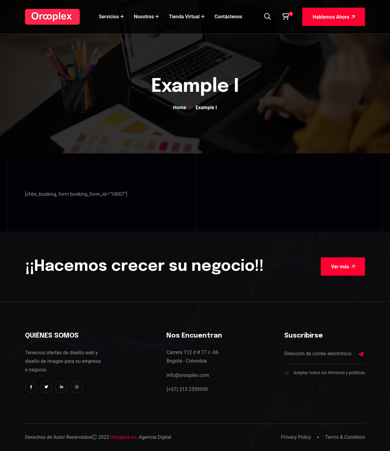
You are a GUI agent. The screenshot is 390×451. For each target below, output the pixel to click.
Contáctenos (228, 17)
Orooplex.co (123, 437)
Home (179, 107)
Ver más (343, 267)
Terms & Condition (345, 437)
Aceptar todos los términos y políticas (329, 372)
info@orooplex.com (187, 375)
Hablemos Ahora (334, 17)
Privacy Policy (296, 437)
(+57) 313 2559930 (187, 389)
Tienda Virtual (184, 17)
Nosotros (144, 17)
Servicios (109, 17)
